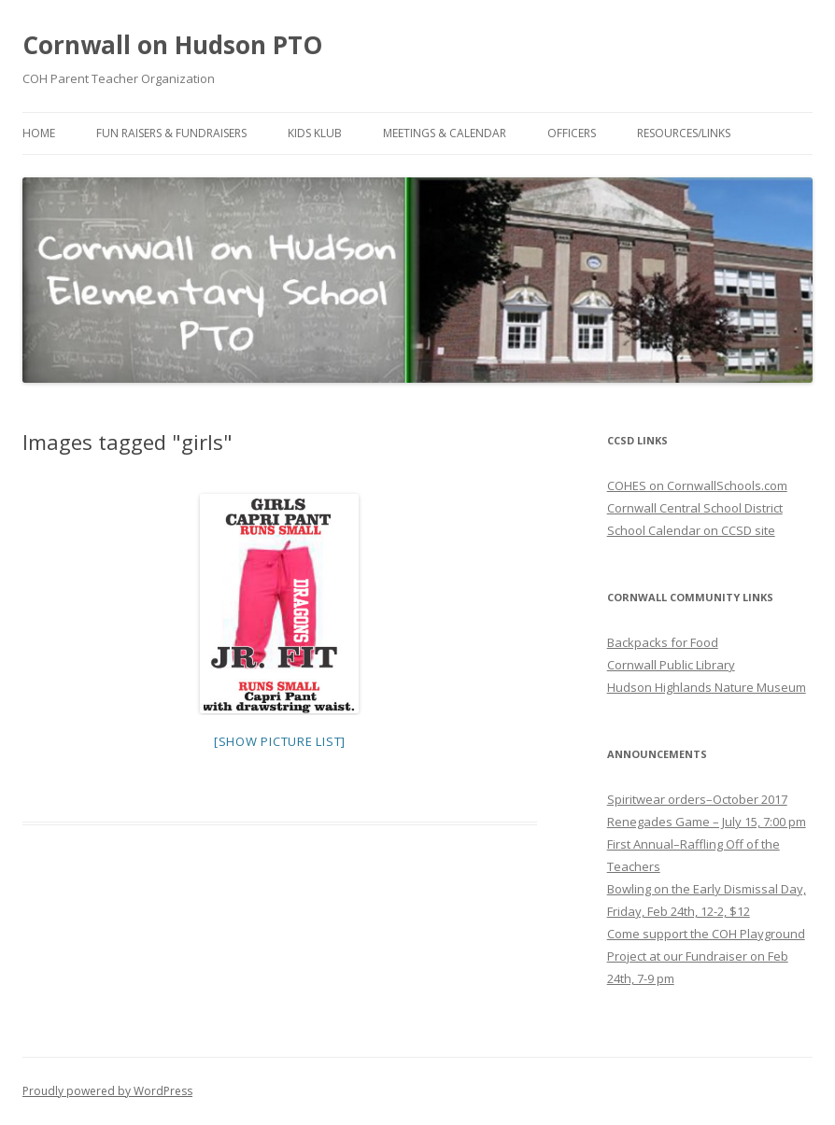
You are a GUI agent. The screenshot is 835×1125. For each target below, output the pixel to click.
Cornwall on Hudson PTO (172, 45)
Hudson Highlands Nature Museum (706, 687)
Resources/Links (683, 133)
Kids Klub (315, 133)
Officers (571, 133)
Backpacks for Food (662, 642)
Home (38, 133)
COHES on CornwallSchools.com (697, 485)
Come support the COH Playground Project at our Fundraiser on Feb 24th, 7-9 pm (706, 956)
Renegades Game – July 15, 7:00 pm (706, 821)
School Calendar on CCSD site (691, 530)
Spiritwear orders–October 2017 (697, 799)
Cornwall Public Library (671, 664)
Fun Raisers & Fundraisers (171, 133)
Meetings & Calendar (444, 133)
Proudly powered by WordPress (107, 1091)
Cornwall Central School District (695, 507)
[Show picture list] (280, 741)
